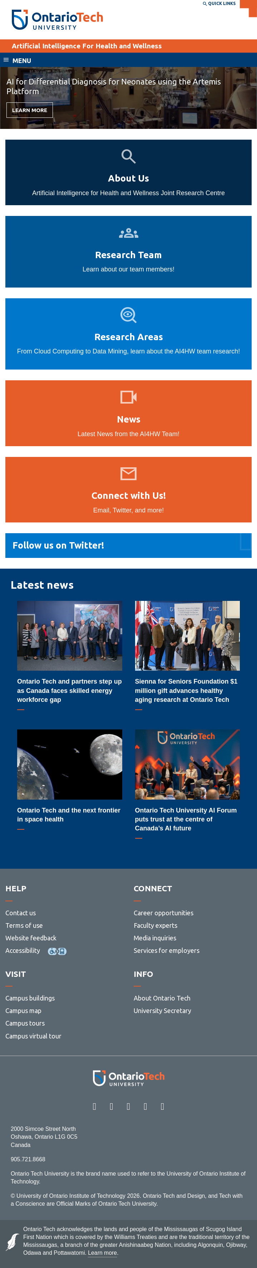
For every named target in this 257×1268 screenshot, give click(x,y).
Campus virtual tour (33, 1036)
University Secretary (162, 1010)
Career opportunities (163, 912)
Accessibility (22, 950)
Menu (22, 60)
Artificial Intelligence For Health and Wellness (87, 46)
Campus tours (25, 1023)
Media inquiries (155, 937)
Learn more (29, 110)
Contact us (20, 912)
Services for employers (166, 950)
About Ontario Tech (162, 998)
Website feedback (30, 937)
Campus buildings (30, 998)
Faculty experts (155, 925)
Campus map (23, 1010)
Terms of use (24, 925)
